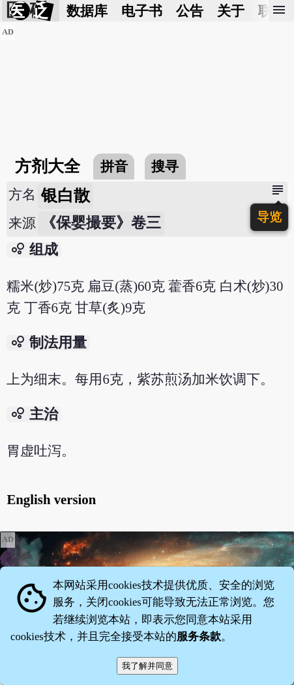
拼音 (114, 166)
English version (51, 499)
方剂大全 (47, 166)
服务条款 (199, 636)
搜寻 (165, 166)
